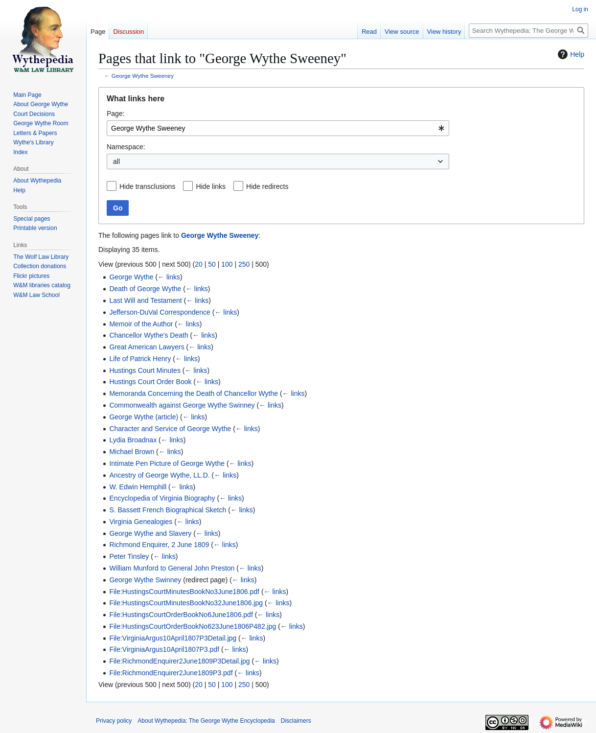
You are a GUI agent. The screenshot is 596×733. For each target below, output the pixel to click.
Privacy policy (114, 720)
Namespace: (126, 147)
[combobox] (278, 128)
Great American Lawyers (146, 347)
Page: (116, 113)
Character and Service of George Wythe (170, 429)
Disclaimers (296, 720)
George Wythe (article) (143, 417)
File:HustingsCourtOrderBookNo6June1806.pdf (180, 614)
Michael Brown (131, 452)
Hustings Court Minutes (145, 370)
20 (199, 264)
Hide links (211, 186)
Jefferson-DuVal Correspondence (159, 312)
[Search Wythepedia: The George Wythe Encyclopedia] (528, 30)
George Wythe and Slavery (150, 533)
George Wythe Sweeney (143, 75)
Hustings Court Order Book (150, 382)
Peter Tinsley (129, 556)
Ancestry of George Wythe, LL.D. (159, 475)
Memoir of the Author (141, 324)
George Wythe (131, 277)
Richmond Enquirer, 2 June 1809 (159, 545)
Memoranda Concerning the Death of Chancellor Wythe (193, 393)
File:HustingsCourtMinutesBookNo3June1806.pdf (184, 592)
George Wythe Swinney (145, 580)
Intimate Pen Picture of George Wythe (167, 463)
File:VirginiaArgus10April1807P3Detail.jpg (172, 638)
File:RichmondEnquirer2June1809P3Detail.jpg (179, 661)
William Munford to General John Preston (171, 568)
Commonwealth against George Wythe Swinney (181, 405)
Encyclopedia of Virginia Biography (162, 498)
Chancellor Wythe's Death (148, 335)
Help (569, 54)
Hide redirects (267, 186)
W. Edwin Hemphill (137, 487)
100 (226, 264)
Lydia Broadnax (133, 440)
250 (244, 264)
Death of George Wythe (145, 289)
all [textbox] (116, 161)
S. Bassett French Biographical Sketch (167, 510)
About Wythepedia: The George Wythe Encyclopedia (206, 720)
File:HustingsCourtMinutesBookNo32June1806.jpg (186, 603)
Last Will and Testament (145, 300)
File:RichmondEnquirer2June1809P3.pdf (170, 673)
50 (212, 264)
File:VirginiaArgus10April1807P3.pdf (164, 649)
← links (169, 277)
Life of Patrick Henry (140, 359)
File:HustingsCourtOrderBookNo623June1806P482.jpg (192, 626)
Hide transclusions (147, 186)
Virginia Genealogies (140, 522)
